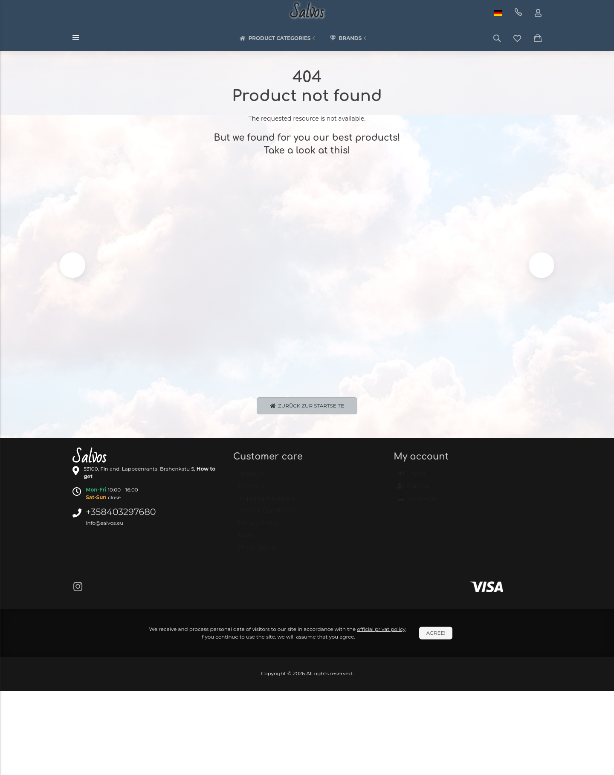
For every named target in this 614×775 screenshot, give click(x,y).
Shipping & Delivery (266, 504)
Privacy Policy (257, 528)
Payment (251, 491)
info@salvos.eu (104, 524)
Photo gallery (257, 553)
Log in (411, 479)
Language (417, 504)
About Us (251, 479)
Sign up (414, 491)
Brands (349, 38)
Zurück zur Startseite (307, 407)
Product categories (278, 38)
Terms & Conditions (266, 516)
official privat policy (381, 631)
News (245, 541)
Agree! (435, 634)
